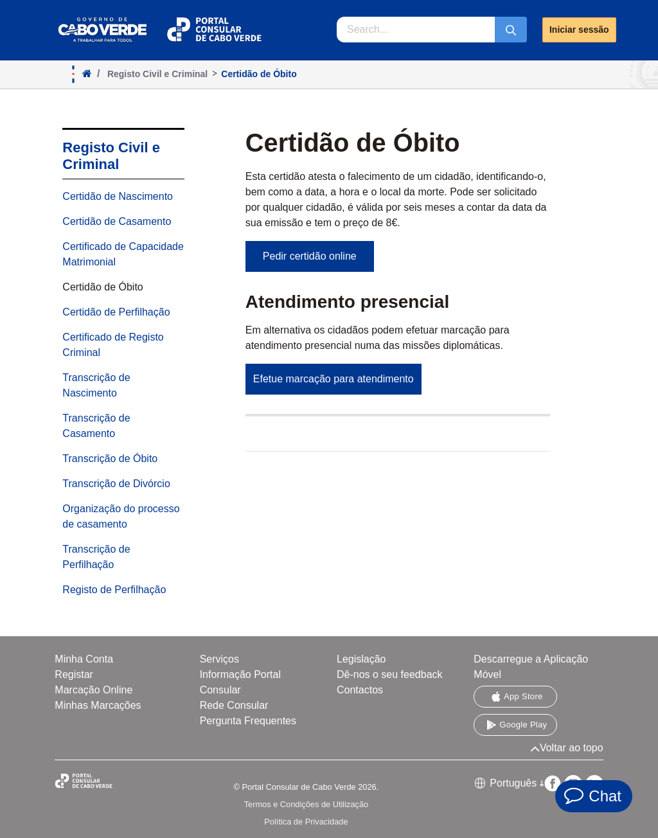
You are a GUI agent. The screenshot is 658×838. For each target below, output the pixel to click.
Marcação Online (93, 689)
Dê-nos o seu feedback (390, 674)
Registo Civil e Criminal (111, 155)
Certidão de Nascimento (117, 196)
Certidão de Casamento (116, 221)
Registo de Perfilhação (114, 589)
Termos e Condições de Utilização (306, 804)
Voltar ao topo (566, 747)
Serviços (219, 659)
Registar (74, 674)
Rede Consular (234, 705)
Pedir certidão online (310, 256)
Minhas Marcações (98, 705)
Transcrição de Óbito (109, 458)
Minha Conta (84, 659)
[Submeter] (511, 29)
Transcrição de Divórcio (116, 483)
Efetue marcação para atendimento (333, 378)
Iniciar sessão (579, 29)
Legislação (361, 659)
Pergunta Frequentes (248, 720)
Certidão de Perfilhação (116, 312)
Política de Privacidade (306, 821)
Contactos (360, 689)
